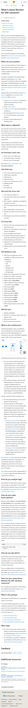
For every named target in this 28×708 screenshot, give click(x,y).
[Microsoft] (14, 2)
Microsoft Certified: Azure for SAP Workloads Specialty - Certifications (11, 676)
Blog (20, 699)
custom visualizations (13, 100)
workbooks (4, 97)
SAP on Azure (14, 5)
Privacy (9, 701)
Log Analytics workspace (13, 435)
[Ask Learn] (22, 5)
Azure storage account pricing (12, 619)
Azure (7, 5)
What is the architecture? (8, 27)
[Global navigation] (1, 2)
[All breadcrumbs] (2, 5)
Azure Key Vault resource (13, 429)
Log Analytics (16, 95)
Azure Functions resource (13, 420)
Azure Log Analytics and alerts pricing (14, 622)
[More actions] (25, 5)
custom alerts (11, 109)
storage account (11, 448)
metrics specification (13, 163)
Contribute (3, 701)
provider (15, 79)
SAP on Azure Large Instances (11, 58)
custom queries (11, 106)
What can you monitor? (7, 23)
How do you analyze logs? (8, 29)
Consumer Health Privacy (7, 703)
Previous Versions (13, 699)
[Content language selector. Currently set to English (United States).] (8, 692)
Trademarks (3, 706)
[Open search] (21, 2)
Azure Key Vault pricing (10, 617)
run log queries (5, 473)
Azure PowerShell (10, 591)
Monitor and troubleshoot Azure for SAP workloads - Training (13, 668)
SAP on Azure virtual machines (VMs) (16, 55)
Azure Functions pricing (10, 615)
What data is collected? (7, 25)
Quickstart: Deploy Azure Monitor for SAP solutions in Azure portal (14, 87)
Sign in (25, 2)
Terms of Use (19, 703)
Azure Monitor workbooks (8, 457)
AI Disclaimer (4, 699)
